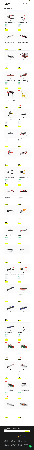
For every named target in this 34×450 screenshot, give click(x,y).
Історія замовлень (6, 441)
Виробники (18, 440)
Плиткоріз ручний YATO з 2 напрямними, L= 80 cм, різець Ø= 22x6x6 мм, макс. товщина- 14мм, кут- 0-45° (23, 81)
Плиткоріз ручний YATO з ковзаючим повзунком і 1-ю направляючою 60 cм (10, 197)
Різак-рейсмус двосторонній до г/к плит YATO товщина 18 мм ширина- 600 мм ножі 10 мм (23, 158)
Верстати (25, 446)
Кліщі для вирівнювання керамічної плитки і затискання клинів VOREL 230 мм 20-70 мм (22, 216)
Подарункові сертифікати (20, 441)
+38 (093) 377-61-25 (26, 3)
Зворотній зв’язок (13, 441)
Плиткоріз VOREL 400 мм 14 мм (8, 235)
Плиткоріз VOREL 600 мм (7, 138)
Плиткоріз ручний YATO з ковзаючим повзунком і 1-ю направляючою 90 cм (23, 294)
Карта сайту (25, 441)
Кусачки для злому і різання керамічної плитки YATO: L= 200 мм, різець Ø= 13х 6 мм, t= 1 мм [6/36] (10, 22)
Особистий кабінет (6, 440)
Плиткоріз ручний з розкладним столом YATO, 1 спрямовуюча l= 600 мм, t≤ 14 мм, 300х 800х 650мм (10, 100)
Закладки (12, 440)
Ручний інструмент (19, 445)
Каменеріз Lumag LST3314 (20, 332)
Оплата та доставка (6, 445)
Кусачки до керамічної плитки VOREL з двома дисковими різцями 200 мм (23, 177)
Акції (24, 440)
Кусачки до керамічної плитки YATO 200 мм (22, 22)
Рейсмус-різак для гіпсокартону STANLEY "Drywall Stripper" (10, 119)
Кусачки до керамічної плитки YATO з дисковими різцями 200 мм (23, 274)
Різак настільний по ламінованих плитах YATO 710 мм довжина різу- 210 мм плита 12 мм (10, 274)
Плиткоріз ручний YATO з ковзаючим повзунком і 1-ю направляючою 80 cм (23, 197)
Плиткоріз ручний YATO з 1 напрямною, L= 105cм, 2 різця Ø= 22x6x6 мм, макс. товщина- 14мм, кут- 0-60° (23, 61)
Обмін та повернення (13, 444)
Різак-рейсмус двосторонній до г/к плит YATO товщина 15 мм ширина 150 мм (10, 158)
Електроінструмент (19, 444)
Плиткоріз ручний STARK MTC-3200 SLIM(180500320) (23, 390)
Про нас (5, 444)
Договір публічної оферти (14, 445)
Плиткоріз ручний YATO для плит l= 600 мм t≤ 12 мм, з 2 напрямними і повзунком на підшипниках (10, 61)
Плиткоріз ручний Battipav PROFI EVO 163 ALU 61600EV (9, 410)
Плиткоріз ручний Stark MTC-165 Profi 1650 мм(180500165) (9, 371)
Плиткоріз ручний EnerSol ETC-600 (8, 332)
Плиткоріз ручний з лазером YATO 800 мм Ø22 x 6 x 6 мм (23, 139)
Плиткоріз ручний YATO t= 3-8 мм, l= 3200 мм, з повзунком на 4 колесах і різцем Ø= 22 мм (10, 42)
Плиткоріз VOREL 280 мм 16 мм (21, 119)
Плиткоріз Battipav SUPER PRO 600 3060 (9, 390)
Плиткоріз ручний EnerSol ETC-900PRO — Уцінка (10, 293)
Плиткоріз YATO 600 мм (20, 235)
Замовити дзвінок (20, 435)
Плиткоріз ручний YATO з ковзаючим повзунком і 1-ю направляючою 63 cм (23, 255)
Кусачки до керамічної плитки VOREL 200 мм (9, 177)
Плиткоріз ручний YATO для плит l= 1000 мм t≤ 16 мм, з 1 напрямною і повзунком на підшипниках (23, 42)
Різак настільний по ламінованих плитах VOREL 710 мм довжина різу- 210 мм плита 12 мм (10, 216)
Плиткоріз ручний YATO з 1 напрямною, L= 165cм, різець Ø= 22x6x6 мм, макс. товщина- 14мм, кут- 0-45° (10, 81)
